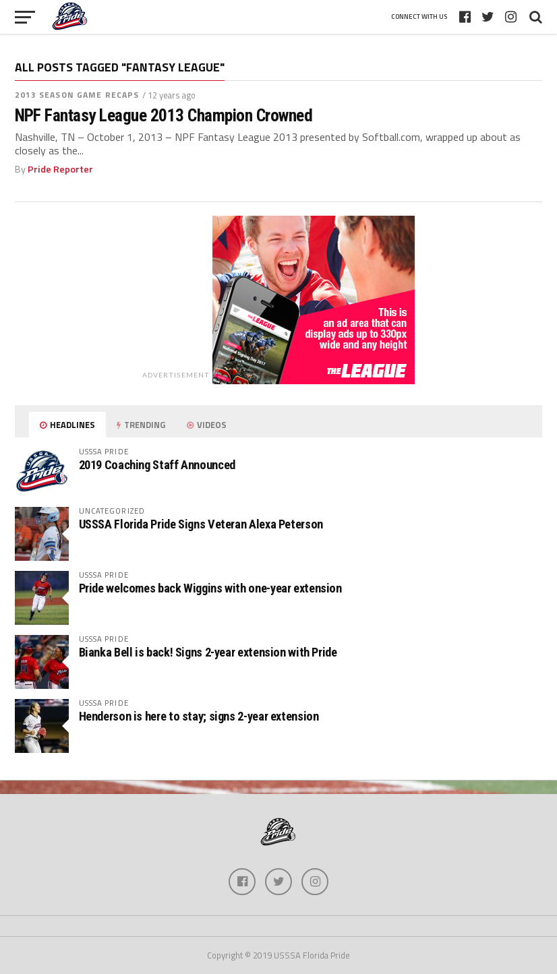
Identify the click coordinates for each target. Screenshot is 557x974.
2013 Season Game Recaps (77, 94)
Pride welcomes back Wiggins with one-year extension (210, 588)
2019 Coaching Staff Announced (157, 465)
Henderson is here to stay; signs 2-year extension (199, 716)
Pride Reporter (60, 169)
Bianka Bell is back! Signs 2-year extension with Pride (208, 652)
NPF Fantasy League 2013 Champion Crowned (164, 115)
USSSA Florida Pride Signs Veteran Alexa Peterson (201, 524)
